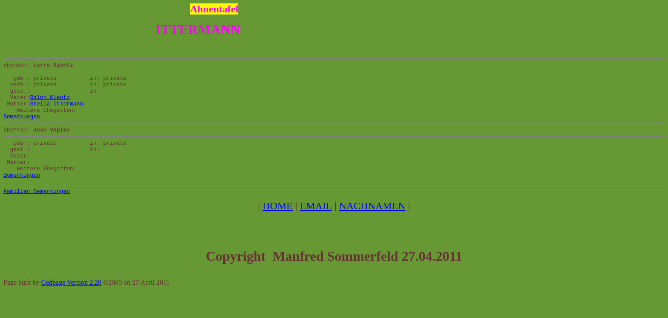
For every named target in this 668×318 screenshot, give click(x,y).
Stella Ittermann (56, 111)
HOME (277, 226)
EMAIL (316, 226)
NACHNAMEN (372, 226)
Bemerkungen (21, 126)
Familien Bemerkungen (36, 211)
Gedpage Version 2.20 (71, 302)
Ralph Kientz (50, 103)
